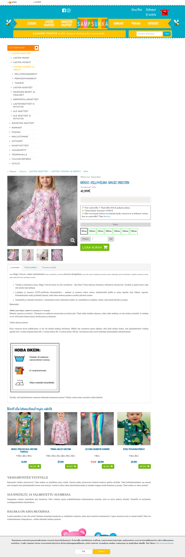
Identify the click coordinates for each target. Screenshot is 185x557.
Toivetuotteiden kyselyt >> (151, 492)
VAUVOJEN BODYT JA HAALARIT (24, 93)
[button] (45, 302)
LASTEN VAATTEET (49, 23)
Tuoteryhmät (17, 48)
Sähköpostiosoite (59, 480)
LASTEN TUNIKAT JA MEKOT (23, 68)
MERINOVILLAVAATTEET (25, 99)
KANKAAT (118, 23)
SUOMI (37, 2)
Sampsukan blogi (84, 520)
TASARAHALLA (19, 155)
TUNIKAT (19, 83)
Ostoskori (151, 10)
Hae (167, 34)
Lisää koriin (123, 123)
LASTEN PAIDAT (21, 58)
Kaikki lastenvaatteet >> (150, 495)
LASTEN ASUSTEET (23, 88)
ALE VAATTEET (20, 111)
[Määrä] (129, 115)
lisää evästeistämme (164, 543)
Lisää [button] (66, 336)
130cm (148, 107)
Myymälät (12, 529)
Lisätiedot (49, 139)
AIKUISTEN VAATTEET (66, 23)
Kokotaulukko (65, 139)
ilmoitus (144, 92)
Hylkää (101, 551)
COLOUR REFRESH (21, 159)
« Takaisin (46, 47)
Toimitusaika (48, 511)
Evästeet (12, 511)
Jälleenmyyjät (14, 533)
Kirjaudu (81, 511)
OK (83, 551)
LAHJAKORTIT (19, 150)
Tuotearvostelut (84, 139)
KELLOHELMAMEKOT (26, 74)
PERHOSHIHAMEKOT (26, 79)
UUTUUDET (17, 141)
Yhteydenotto (14, 524)
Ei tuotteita (151, 15)
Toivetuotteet (48, 520)
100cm (123, 107)
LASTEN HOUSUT (22, 62)
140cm (156, 107)
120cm (139, 107)
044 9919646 (149, 474)
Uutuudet (153, 23)
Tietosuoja (12, 516)
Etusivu (31, 23)
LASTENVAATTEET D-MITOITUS (24, 105)
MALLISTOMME (20, 137)
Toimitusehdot (48, 516)
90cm (115, 107)
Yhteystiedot (13, 520)
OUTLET (16, 164)
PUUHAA (136, 23)
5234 (120, 47)
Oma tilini (137, 10)
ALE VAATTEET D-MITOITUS (22, 117)
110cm (131, 107)
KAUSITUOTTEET (20, 146)
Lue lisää (126, 474)
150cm (165, 107)
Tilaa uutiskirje (60, 492)
